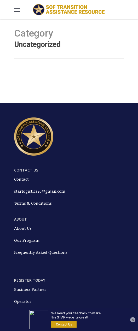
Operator (22, 301)
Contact (21, 179)
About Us (23, 228)
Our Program (26, 240)
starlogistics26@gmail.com (39, 191)
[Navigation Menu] (17, 9)
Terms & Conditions (33, 203)
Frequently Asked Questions (40, 252)
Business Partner (30, 289)
